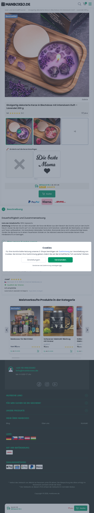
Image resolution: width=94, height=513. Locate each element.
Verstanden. (60, 259)
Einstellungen (33, 259)
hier (60, 265)
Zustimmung (64, 251)
